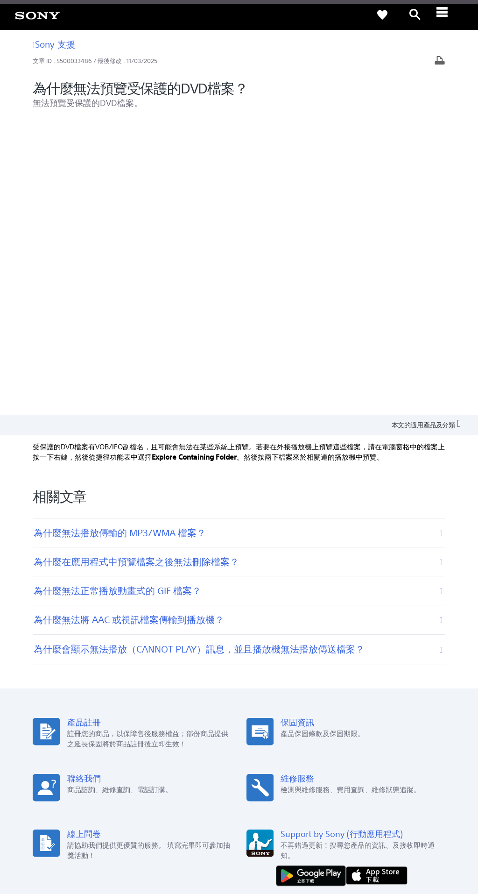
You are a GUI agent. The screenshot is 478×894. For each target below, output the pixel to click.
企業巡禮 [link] (338, 775)
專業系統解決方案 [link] (292, 775)
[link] (37, 15)
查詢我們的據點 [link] (82, 677)
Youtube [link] (257, 690)
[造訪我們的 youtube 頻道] (407, 798)
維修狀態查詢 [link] (171, 716)
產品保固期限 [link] (171, 690)
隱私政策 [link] (102, 842)
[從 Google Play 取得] (313, 580)
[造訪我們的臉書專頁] (387, 798)
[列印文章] (439, 61)
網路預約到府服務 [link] (177, 703)
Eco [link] (250, 677)
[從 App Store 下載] (377, 580)
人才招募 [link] (371, 775)
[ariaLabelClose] (447, 15)
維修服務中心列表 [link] (177, 729)
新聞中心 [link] (349, 677)
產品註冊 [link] (165, 677)
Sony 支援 (54, 44)
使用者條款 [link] (74, 842)
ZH (93, 799)
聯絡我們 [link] (405, 775)
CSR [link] (251, 703)
